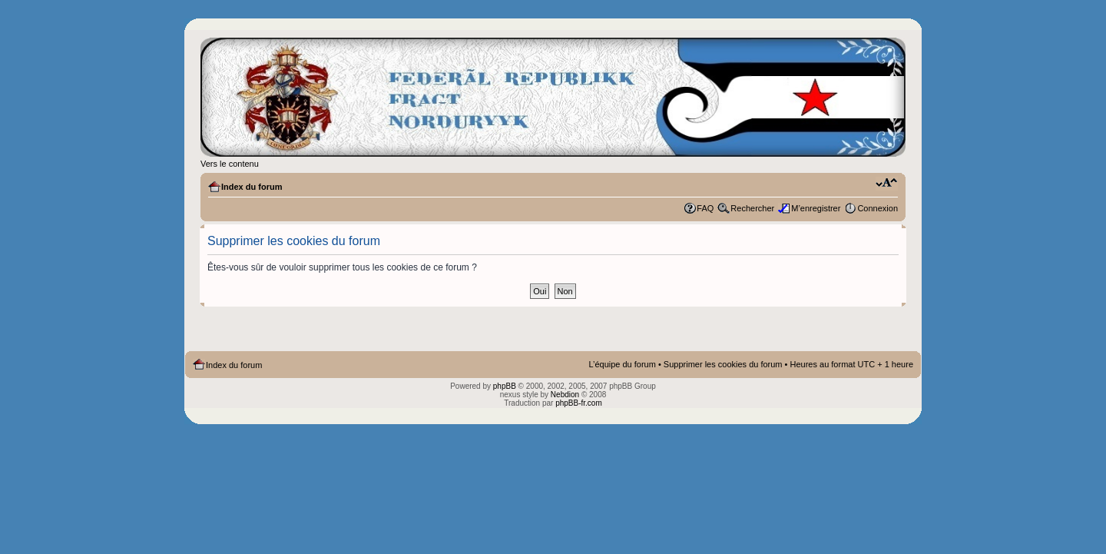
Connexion (877, 208)
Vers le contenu (229, 163)
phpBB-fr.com (578, 403)
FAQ (705, 208)
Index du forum (251, 186)
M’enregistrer (815, 208)
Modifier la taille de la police (887, 184)
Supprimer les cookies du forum (723, 364)
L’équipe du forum (621, 364)
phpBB (504, 386)
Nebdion (565, 394)
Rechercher (752, 208)
